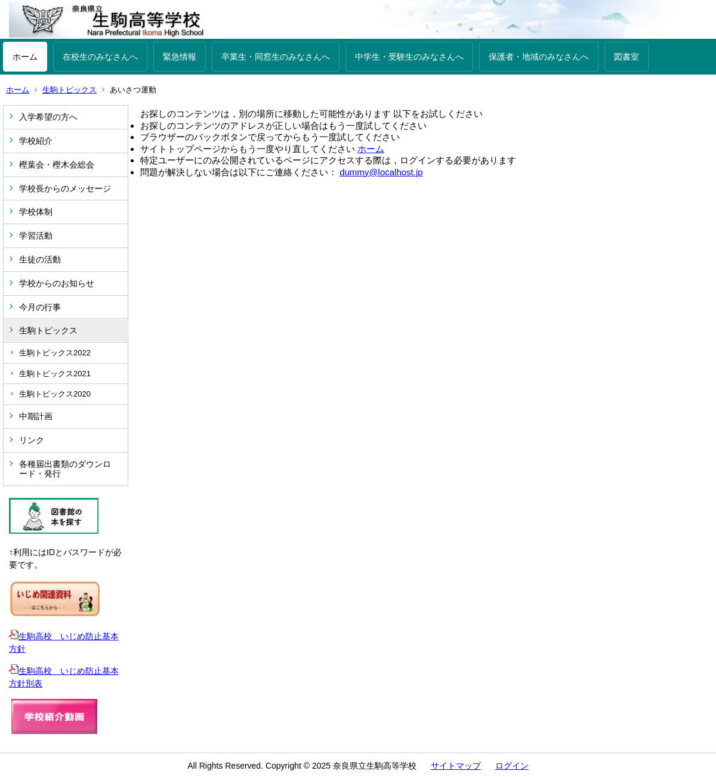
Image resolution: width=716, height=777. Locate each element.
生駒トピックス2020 (55, 393)
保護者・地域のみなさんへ (539, 56)
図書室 (626, 56)
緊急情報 (179, 56)
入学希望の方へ (48, 117)
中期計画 (36, 416)
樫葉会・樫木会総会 (56, 164)
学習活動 (36, 235)
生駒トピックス (69, 89)
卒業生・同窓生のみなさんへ (275, 56)
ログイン (512, 765)
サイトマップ (456, 765)
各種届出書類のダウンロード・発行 (65, 469)
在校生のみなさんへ (100, 56)
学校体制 (36, 211)
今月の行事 (40, 307)
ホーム (25, 56)
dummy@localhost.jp (381, 172)
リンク (31, 440)
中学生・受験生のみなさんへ (409, 56)
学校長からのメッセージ (65, 188)
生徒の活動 (40, 259)
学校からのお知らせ (56, 283)
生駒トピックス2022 (55, 352)
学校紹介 (36, 141)
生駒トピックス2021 (55, 373)
